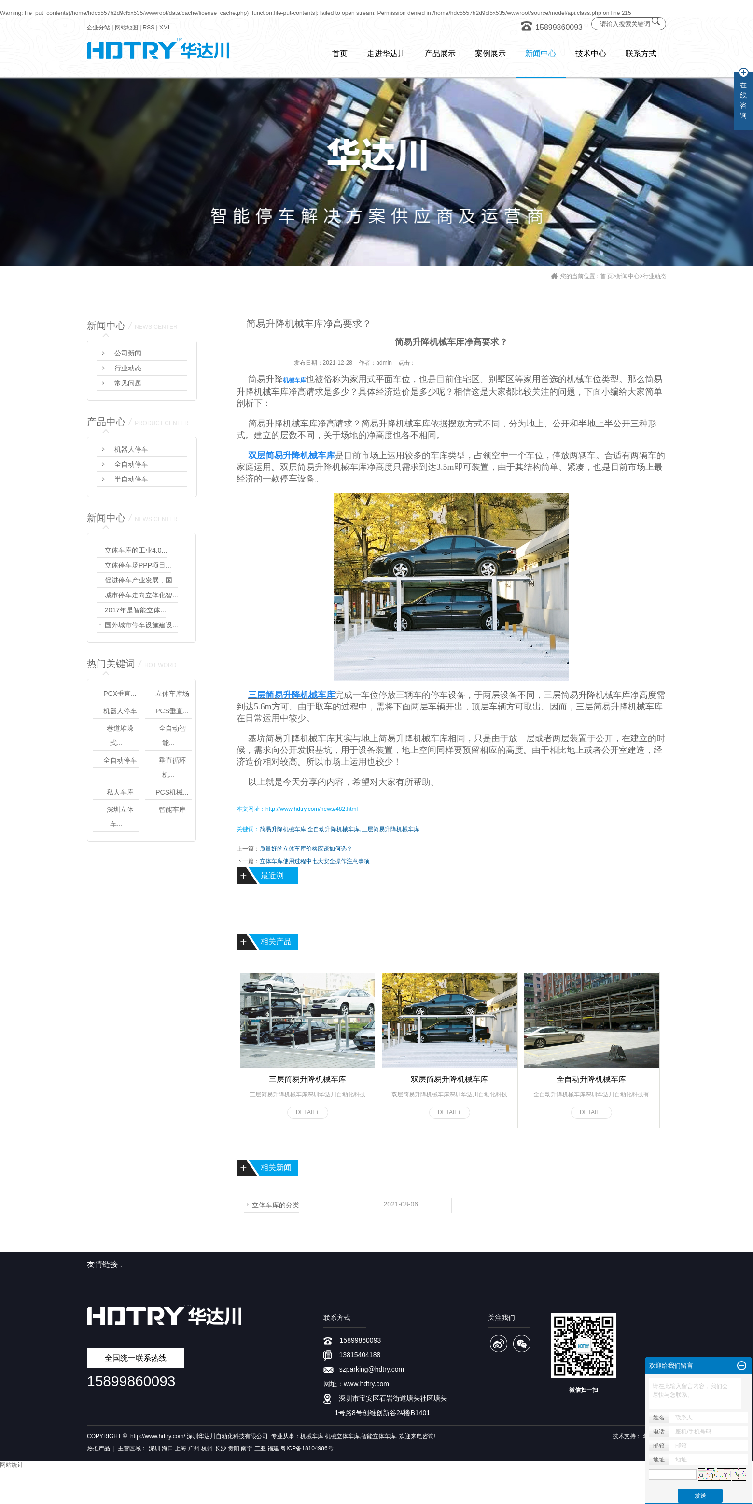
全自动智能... (172, 735)
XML (165, 27)
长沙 (220, 1448)
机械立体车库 (342, 1436)
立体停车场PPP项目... (138, 565)
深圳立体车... (120, 817)
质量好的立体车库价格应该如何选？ (306, 848)
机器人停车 (131, 449)
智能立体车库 (378, 1436)
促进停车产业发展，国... (141, 580)
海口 (167, 1448)
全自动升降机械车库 (333, 829)
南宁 (246, 1448)
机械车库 (311, 1436)
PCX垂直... (119, 693)
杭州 (207, 1448)
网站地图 (126, 27)
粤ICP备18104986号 (306, 1448)
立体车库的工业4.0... (136, 550)
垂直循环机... (172, 767)
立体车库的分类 (275, 1204)
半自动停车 (131, 479)
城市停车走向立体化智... (141, 595)
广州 (194, 1448)
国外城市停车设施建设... (141, 625)
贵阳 (233, 1448)
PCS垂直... (171, 711)
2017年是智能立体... (135, 610)
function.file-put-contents (283, 13)
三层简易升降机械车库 (390, 829)
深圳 (154, 1448)
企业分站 (98, 27)
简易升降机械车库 (300, 738)
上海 (180, 1448)
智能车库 (172, 809)
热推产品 (98, 1448)
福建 (273, 1448)
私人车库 (120, 792)
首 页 (606, 276)
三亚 (260, 1448)
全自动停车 (131, 464)
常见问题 (127, 383)
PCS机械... (171, 792)
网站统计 (11, 1464)
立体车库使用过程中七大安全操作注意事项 (315, 861)
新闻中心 (628, 276)
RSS (149, 27)
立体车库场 (172, 693)
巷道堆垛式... (120, 735)
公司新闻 (127, 353)
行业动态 (654, 276)
